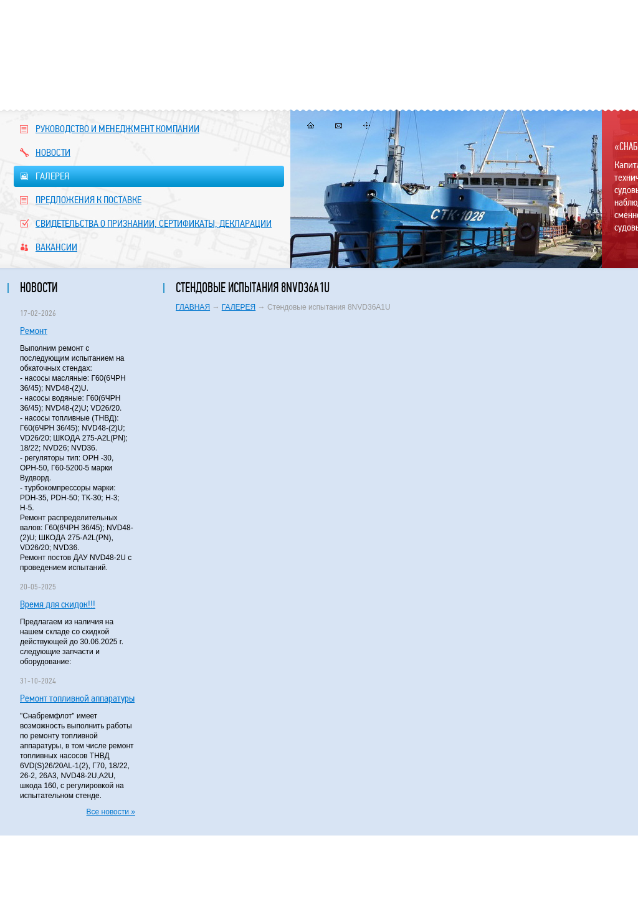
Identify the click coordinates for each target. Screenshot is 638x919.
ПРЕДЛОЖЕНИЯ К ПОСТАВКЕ (80, 200)
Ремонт (33, 330)
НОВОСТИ (45, 152)
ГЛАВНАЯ (193, 307)
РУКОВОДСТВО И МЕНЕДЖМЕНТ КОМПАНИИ (109, 129)
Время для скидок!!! (57, 604)
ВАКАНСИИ (48, 247)
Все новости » (111, 811)
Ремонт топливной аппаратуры (77, 698)
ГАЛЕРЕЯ (149, 176)
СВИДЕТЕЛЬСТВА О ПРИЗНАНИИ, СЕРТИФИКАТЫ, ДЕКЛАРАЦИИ (146, 223)
